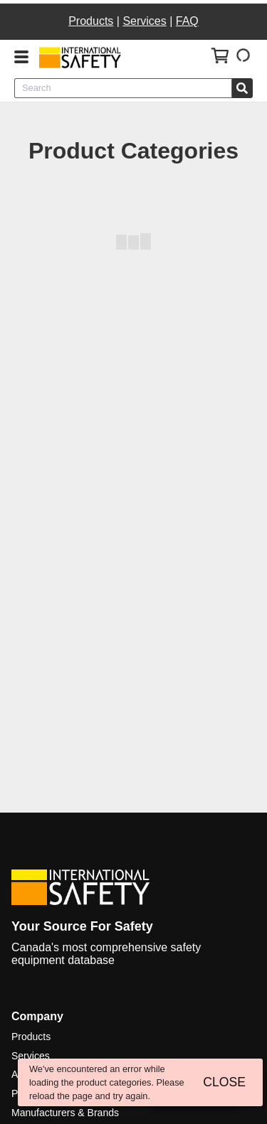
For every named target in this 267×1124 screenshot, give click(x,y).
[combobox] (123, 88)
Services (144, 21)
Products (90, 21)
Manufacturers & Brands (65, 1112)
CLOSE (224, 1082)
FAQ (187, 21)
